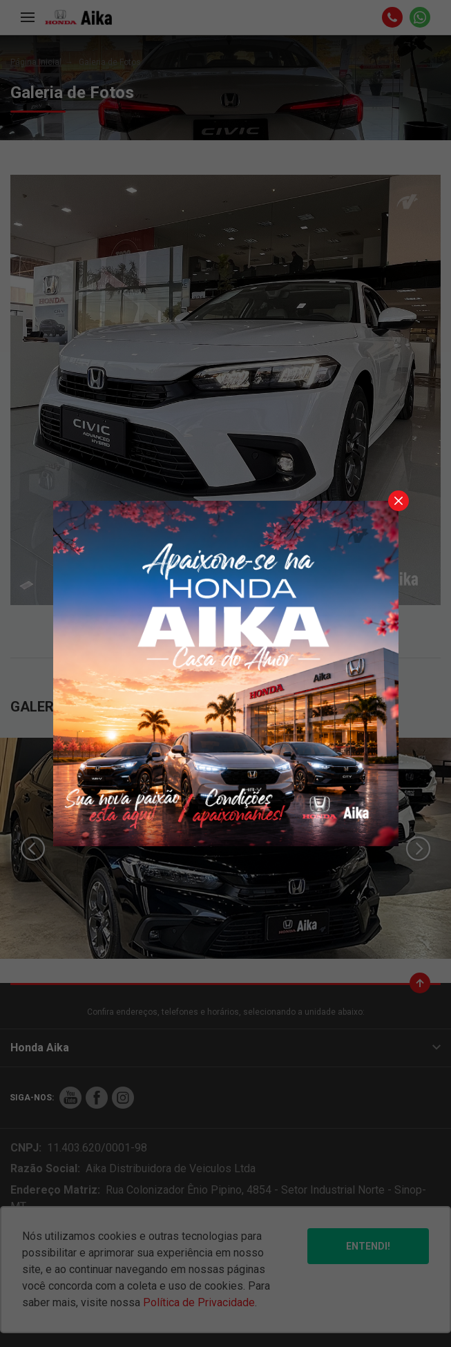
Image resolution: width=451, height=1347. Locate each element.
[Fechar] (398, 500)
